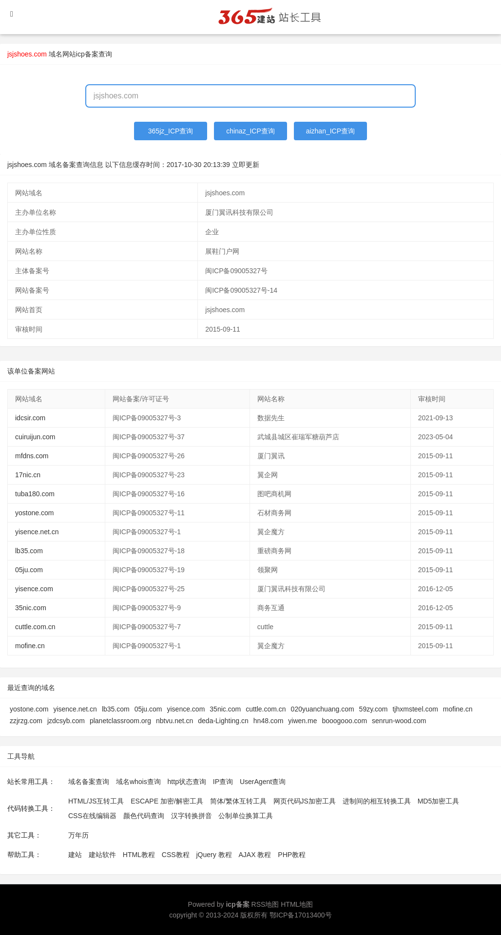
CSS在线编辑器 (92, 816)
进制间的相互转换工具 (377, 801)
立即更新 (245, 164)
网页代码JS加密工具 (304, 801)
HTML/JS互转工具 (96, 801)
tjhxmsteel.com (415, 709)
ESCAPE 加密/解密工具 (167, 801)
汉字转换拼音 (191, 816)
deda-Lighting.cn (223, 721)
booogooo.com (344, 721)
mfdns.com (31, 456)
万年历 (78, 835)
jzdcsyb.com (66, 721)
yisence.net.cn (37, 532)
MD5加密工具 (439, 801)
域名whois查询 (138, 781)
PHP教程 (292, 855)
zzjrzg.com (26, 721)
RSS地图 (265, 904)
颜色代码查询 (143, 816)
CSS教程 (176, 855)
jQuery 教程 (213, 855)
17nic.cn (27, 475)
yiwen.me (302, 721)
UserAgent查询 (263, 781)
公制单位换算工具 (245, 816)
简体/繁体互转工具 (238, 801)
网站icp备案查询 (87, 54)
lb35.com (29, 551)
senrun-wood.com (399, 721)
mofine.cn (30, 646)
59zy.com (373, 709)
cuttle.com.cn (35, 627)
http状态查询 (187, 781)
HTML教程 (139, 855)
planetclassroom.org (120, 721)
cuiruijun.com (35, 437)
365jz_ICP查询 (170, 131)
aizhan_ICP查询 (330, 131)
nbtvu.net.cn (174, 721)
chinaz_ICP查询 (250, 131)
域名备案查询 (88, 781)
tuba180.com (35, 494)
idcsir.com (30, 418)
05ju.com (29, 570)
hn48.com (268, 721)
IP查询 (223, 781)
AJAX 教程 (255, 855)
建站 (75, 855)
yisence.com (34, 589)
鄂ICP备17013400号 (301, 915)
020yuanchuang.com (322, 709)
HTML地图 (297, 904)
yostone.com (34, 513)
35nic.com (30, 608)
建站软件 (102, 855)
